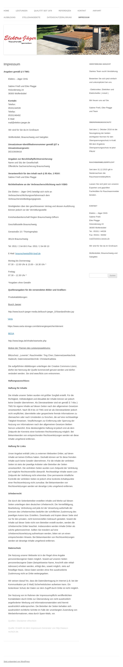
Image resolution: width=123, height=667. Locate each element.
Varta (10, 319)
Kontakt (82, 11)
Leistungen (21, 11)
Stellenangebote (31, 17)
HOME (6, 11)
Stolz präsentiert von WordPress (17, 661)
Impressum (83, 17)
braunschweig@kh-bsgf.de (27, 253)
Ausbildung (9, 17)
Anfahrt (97, 11)
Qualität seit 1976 (43, 11)
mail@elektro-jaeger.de (99, 238)
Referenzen (65, 11)
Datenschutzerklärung (59, 17)
